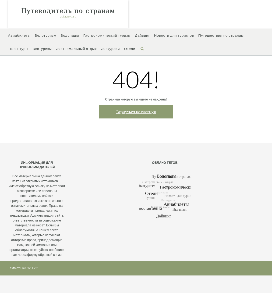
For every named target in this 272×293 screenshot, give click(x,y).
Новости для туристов (174, 35)
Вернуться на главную (136, 112)
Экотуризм (42, 48)
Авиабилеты (19, 35)
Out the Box (29, 268)
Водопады (70, 35)
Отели (129, 48)
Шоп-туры (19, 48)
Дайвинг (142, 35)
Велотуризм (45, 35)
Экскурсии (110, 48)
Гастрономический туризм (107, 35)
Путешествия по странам (221, 35)
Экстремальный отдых (76, 48)
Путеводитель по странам (68, 10)
